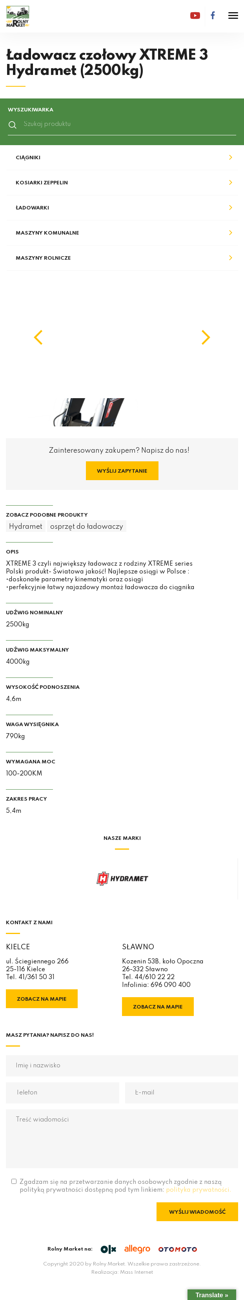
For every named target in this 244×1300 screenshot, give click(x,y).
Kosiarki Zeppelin (42, 183)
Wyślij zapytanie (122, 471)
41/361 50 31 (36, 977)
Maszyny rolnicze (43, 258)
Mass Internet (136, 1272)
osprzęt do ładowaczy (86, 526)
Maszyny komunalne (47, 233)
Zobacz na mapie (42, 999)
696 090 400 (171, 985)
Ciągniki (28, 157)
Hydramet (25, 526)
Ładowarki (32, 208)
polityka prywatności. (198, 1190)
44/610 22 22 (155, 977)
